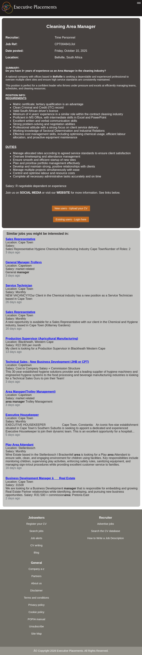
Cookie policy (36, 612)
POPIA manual (36, 619)
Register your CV (36, 523)
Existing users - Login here (71, 219)
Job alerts (36, 538)
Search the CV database (105, 531)
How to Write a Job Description (105, 538)
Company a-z (36, 568)
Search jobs (36, 531)
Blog (36, 552)
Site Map (36, 633)
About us (36, 583)
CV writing (36, 545)
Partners (36, 576)
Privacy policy (36, 604)
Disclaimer (36, 590)
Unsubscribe (36, 626)
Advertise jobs (105, 523)
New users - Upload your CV (71, 208)
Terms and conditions (36, 597)
